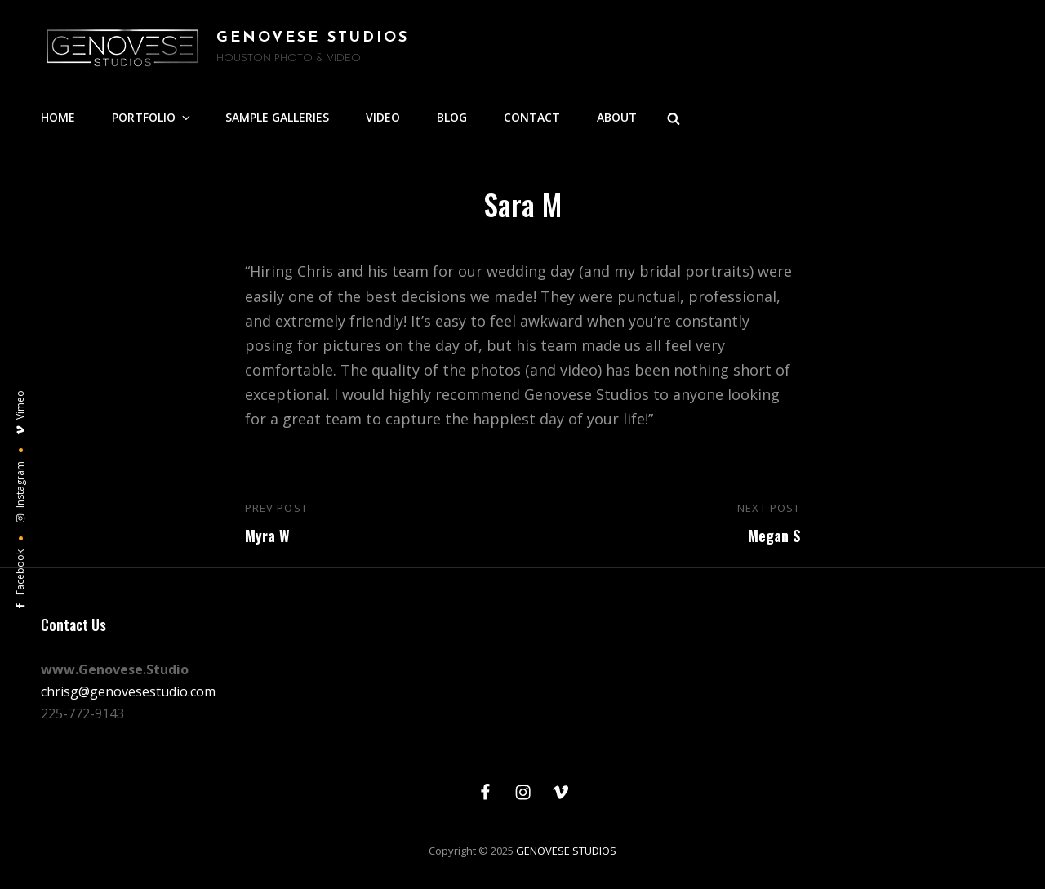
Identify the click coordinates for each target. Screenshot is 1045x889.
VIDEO (383, 117)
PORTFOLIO (152, 117)
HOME (58, 117)
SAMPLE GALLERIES (277, 117)
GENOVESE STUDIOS (312, 38)
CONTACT (532, 117)
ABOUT (617, 117)
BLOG (452, 117)
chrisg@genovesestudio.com (128, 691)
